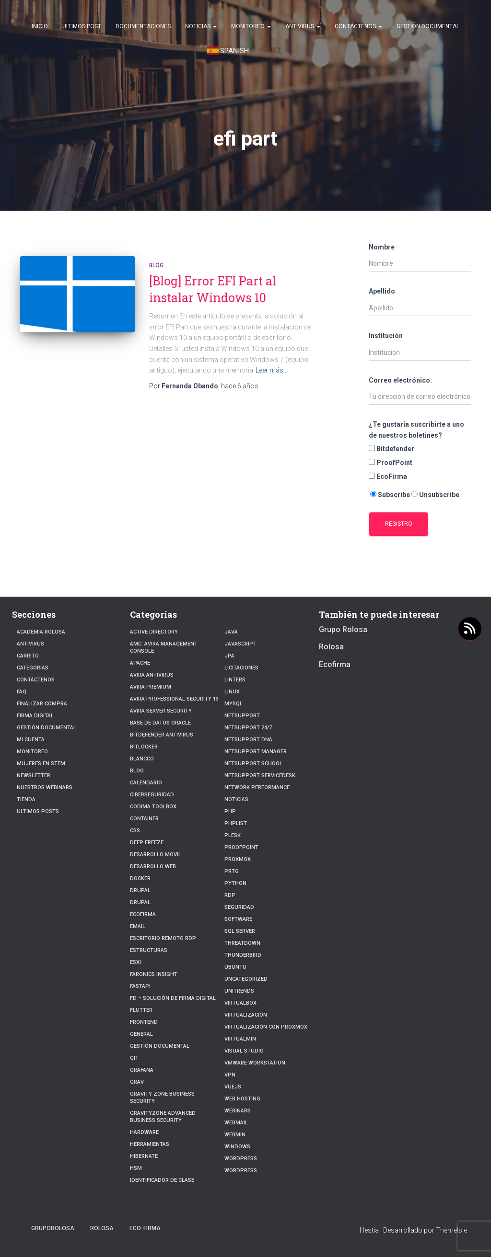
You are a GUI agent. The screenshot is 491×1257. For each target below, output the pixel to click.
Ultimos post (81, 26)
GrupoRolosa (52, 1228)
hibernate (144, 1156)
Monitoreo (251, 26)
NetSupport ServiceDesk (259, 775)
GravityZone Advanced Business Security (163, 1116)
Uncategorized (246, 979)
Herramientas (149, 1144)
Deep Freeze (147, 842)
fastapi (140, 986)
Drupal (140, 890)
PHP (230, 811)
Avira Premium (150, 687)
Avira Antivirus (152, 675)
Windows (237, 1147)
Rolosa (331, 646)
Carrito (28, 656)
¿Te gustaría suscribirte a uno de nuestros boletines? (416, 429)
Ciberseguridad (152, 795)
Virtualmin (240, 1039)
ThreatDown (242, 943)
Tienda (26, 799)
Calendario (146, 783)
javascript (240, 644)
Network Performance (257, 787)
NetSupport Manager (255, 751)
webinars (237, 1111)
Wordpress (240, 1158)
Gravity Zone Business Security (162, 1097)
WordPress (240, 1170)
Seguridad (239, 907)
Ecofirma (143, 914)
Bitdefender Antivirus (161, 735)
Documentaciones (143, 26)
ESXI (135, 962)
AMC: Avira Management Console (164, 647)
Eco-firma (145, 1228)
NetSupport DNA (248, 739)
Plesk (232, 835)
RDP (229, 895)
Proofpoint (241, 847)
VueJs (232, 1087)
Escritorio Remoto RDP (163, 938)
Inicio (40, 26)
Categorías (32, 668)
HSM (136, 1168)
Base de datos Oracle (160, 723)
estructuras (148, 950)
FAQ (21, 692)
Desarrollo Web (153, 866)
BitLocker (144, 747)
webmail (236, 1123)
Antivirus (302, 26)
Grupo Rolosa (343, 629)
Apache (140, 663)
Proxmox (237, 859)
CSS (135, 830)
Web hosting (242, 1099)
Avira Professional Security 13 (174, 699)
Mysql (233, 704)
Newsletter (33, 775)
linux (232, 692)
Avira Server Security (161, 711)
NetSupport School (253, 763)
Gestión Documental (428, 26)
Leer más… (272, 370)
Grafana (141, 1070)
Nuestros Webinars (44, 787)
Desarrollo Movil (155, 854)
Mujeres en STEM (41, 763)
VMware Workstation (254, 1063)
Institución (386, 336)
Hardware (144, 1132)
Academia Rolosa (41, 632)
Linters (235, 680)
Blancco (142, 759)
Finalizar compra (42, 704)
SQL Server (239, 931)
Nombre (382, 247)
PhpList (235, 823)
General (141, 1034)
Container (144, 818)
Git (134, 1058)
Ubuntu (235, 967)
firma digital (35, 716)
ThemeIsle (451, 1230)
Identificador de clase (162, 1180)
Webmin (235, 1135)
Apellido (382, 291)
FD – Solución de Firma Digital (173, 998)
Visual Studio (244, 1051)
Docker (140, 878)
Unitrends (239, 991)
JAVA (231, 632)
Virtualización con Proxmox (265, 1027)
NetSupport (242, 716)
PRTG (231, 871)
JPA (229, 656)
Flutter (141, 1010)
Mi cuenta (31, 739)
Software (238, 919)
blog (156, 265)
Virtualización (245, 1015)
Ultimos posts (38, 811)
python (235, 883)
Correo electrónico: (400, 380)
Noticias (201, 26)
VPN (229, 1075)
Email (137, 926)
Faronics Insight (153, 974)
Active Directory (154, 632)
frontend (144, 1022)
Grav (137, 1082)
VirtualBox (240, 1003)
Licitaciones (241, 668)
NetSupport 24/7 (248, 728)
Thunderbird (242, 955)
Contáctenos (358, 26)
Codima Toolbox (153, 807)
